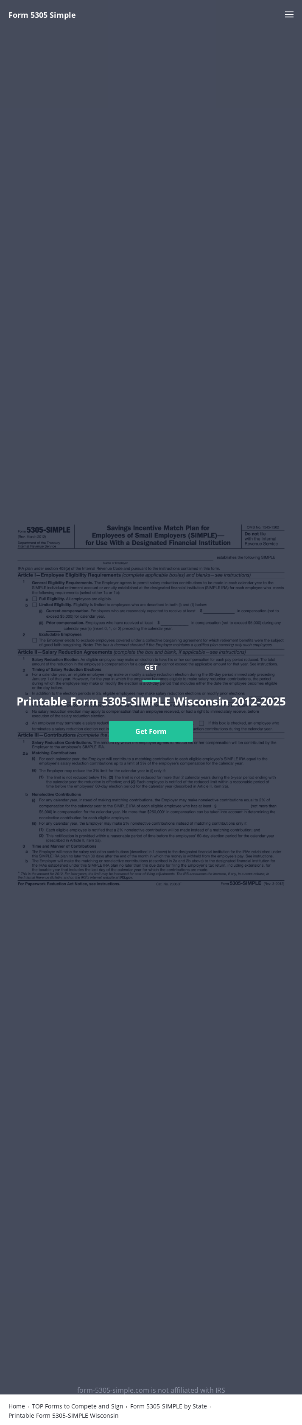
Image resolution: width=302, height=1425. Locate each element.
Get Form (151, 731)
